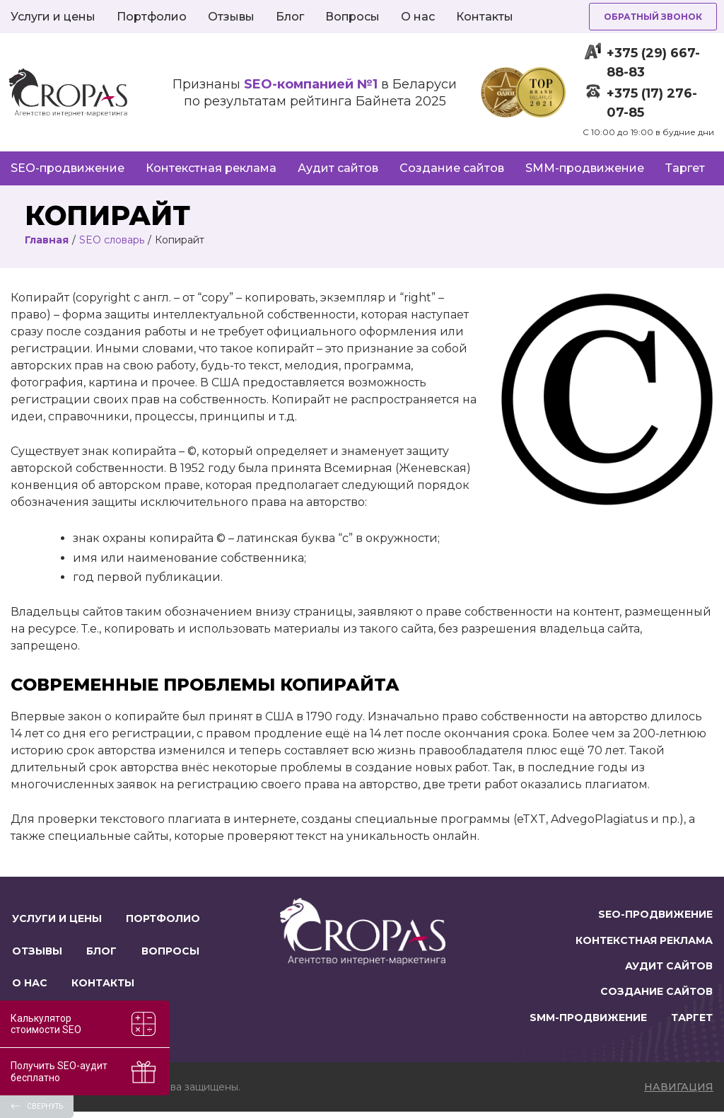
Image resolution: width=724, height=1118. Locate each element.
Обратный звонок (653, 16)
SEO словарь (111, 240)
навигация (678, 1093)
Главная (47, 240)
